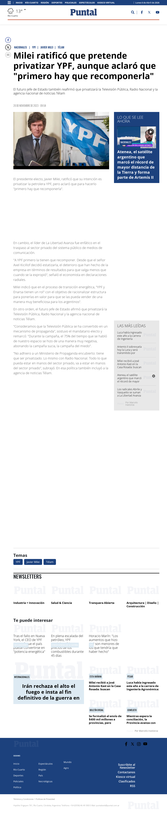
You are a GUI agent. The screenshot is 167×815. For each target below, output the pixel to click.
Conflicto (132, 710)
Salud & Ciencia (61, 603)
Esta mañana (96, 676)
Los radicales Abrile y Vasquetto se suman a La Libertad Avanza (129, 392)
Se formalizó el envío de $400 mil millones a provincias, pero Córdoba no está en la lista (105, 722)
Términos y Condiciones (23, 799)
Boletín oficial (97, 710)
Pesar (130, 676)
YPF (18, 562)
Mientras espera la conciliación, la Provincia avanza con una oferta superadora (142, 721)
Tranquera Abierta (101, 603)
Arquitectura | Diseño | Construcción (143, 604)
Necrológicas (45, 781)
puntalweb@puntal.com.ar (107, 805)
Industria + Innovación (28, 603)
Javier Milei (33, 562)
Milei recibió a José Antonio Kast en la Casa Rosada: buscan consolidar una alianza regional (129, 367)
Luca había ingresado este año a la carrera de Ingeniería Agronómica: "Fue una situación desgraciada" (129, 340)
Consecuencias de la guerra (65, 645)
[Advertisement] (83, 214)
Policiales (70, 3)
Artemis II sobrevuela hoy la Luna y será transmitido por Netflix (129, 351)
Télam (49, 562)
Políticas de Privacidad (45, 799)
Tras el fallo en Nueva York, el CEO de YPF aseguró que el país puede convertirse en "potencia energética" (29, 644)
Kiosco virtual (106, 3)
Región (45, 3)
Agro (66, 767)
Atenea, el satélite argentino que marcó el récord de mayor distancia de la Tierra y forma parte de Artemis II (136, 164)
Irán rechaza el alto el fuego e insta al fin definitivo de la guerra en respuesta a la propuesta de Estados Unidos (49, 698)
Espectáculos (87, 3)
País (40, 775)
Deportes (57, 3)
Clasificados (127, 781)
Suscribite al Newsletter (126, 766)
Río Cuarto (31, 3)
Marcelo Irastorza (131, 403)
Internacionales (22, 677)
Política (17, 787)
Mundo (67, 762)
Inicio (19, 3)
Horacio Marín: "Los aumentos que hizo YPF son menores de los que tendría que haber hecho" (104, 644)
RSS (132, 786)
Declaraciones (21, 645)
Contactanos (126, 772)
